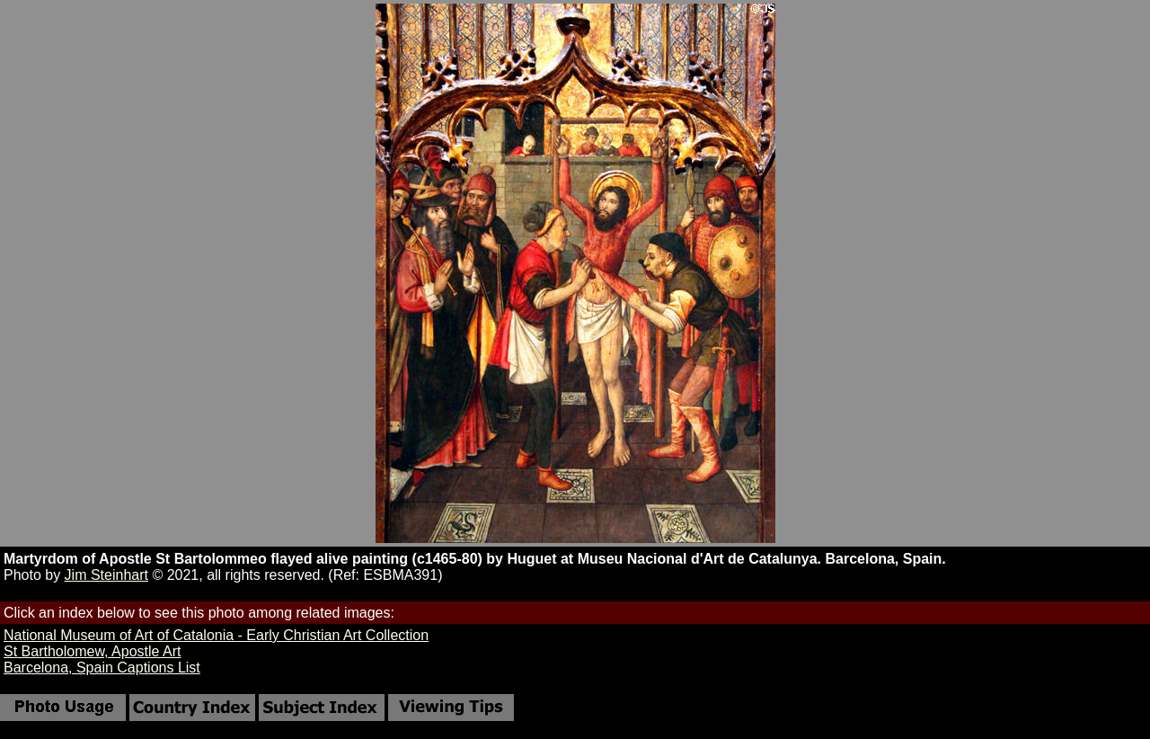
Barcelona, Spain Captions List (102, 667)
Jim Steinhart (106, 575)
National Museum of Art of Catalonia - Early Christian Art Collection (216, 635)
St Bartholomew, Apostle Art (92, 651)
